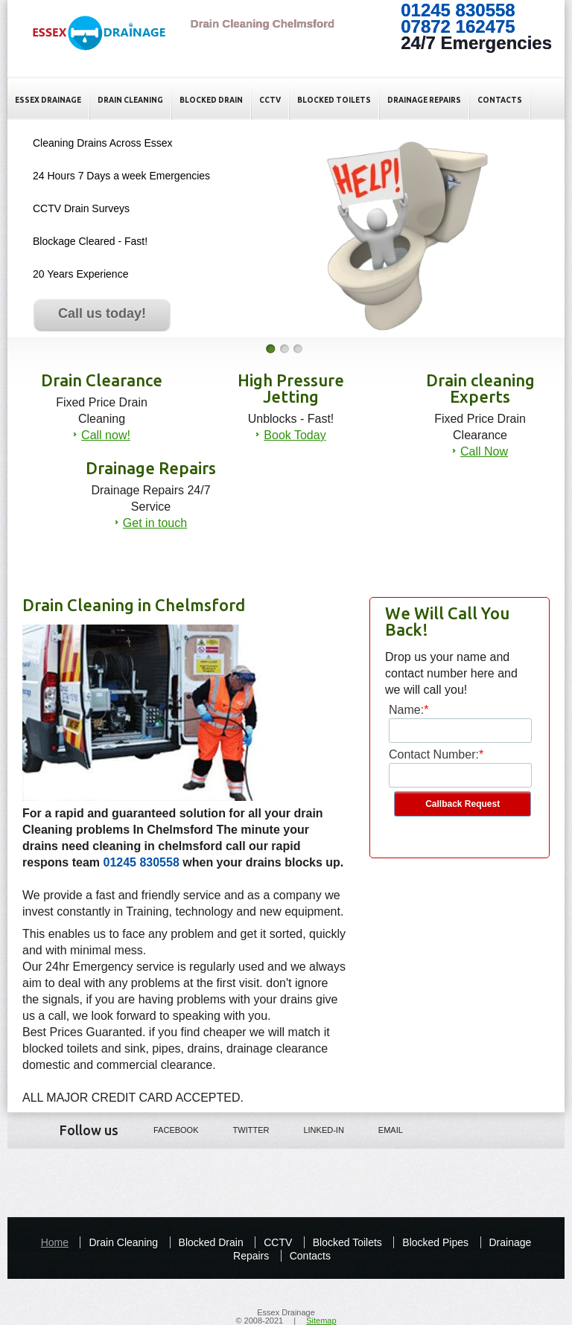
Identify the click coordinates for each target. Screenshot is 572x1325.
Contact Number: (434, 754)
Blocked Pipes (435, 1242)
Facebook (166, 1129)
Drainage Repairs (424, 100)
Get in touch (155, 523)
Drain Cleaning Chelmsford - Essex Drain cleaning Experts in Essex (106, 45)
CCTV (270, 100)
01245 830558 (458, 10)
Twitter (241, 1129)
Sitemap (321, 1320)
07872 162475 (458, 26)
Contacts (499, 100)
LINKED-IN (312, 1129)
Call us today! (102, 313)
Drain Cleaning (130, 100)
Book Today (294, 435)
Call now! (105, 435)
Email (380, 1129)
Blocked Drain (211, 100)
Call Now (484, 451)
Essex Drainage (48, 100)
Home (55, 1242)
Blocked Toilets (334, 100)
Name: (406, 709)
